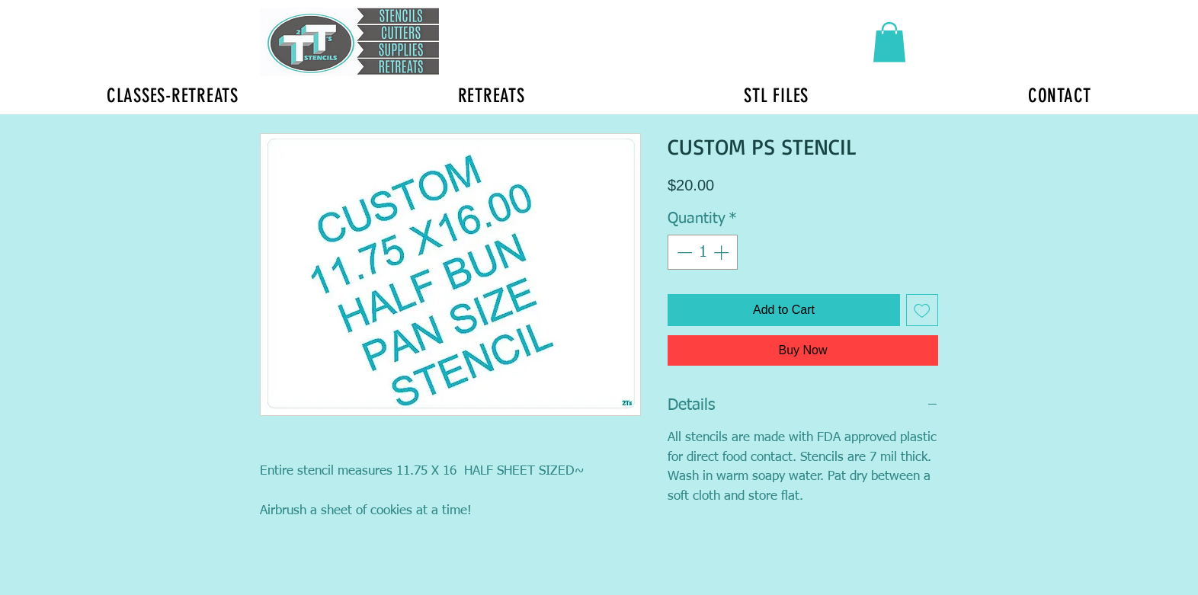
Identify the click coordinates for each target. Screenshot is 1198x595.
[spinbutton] (703, 252)
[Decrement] (683, 252)
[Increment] (722, 252)
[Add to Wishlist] (922, 310)
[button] (889, 42)
